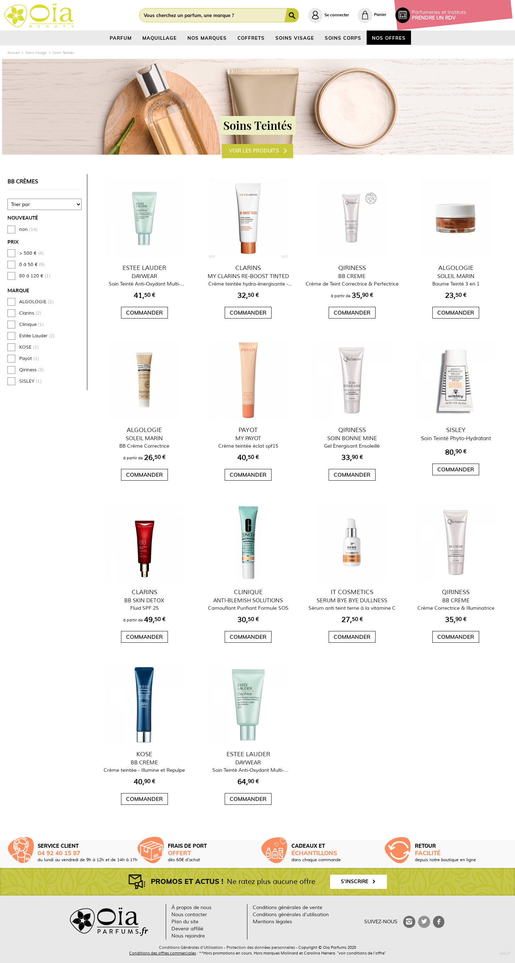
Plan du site (184, 922)
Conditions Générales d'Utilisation (191, 947)
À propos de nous (191, 907)
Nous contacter (189, 915)
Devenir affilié (187, 929)
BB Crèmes (22, 181)
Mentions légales (272, 922)
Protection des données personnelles (260, 947)
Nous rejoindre (188, 936)
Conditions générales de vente (287, 907)
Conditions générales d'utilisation (291, 915)
